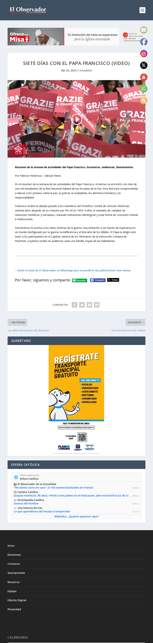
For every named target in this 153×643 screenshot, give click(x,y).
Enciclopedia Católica (31, 500)
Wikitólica (60, 516)
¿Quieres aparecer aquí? (83, 516)
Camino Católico (28, 492)
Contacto (14, 563)
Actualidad (85, 70)
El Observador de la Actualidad (37, 484)
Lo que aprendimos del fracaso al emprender (42, 511)
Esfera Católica (29, 478)
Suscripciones (16, 573)
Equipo (12, 591)
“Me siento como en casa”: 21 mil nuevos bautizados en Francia (53, 487)
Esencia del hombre (26, 503)
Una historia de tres (30, 508)
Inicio (11, 545)
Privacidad (14, 609)
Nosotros (14, 582)
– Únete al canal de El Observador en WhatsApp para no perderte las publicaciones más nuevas (73, 270)
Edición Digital (17, 600)
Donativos (14, 554)
